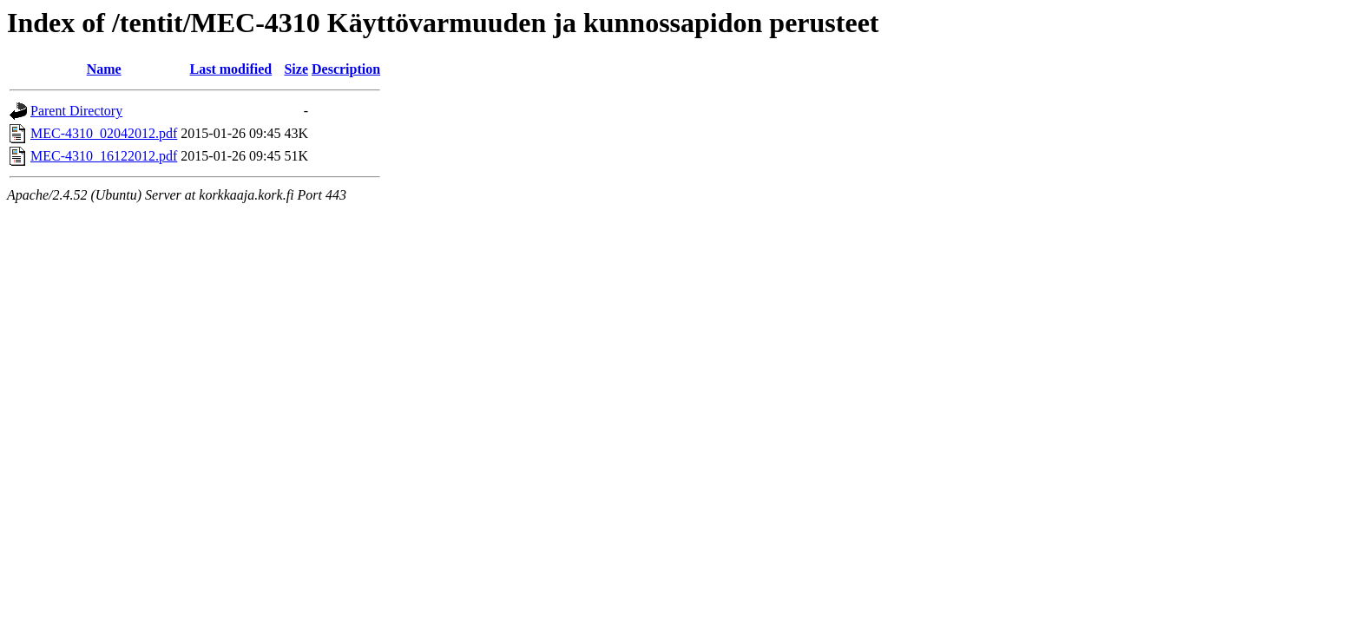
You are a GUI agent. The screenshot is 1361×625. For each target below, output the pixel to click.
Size (296, 69)
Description (346, 69)
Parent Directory (76, 110)
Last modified (231, 69)
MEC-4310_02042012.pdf (103, 133)
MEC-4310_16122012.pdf (103, 155)
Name (104, 69)
